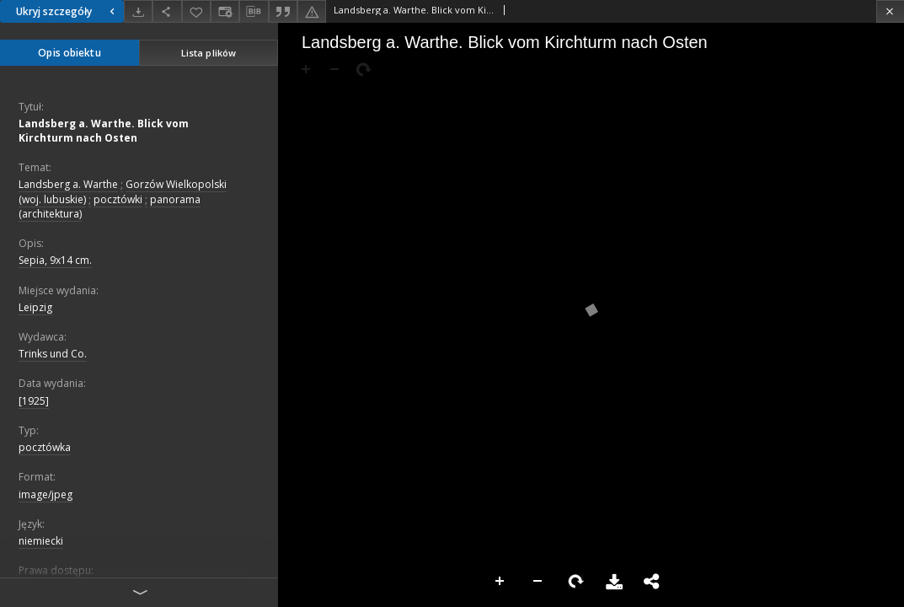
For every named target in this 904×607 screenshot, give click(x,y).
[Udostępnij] (166, 11)
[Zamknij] (890, 11)
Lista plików (208, 52)
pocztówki (118, 199)
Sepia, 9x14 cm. (55, 260)
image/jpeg (45, 494)
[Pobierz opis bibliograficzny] (253, 12)
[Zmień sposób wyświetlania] (225, 11)
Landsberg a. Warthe (68, 184)
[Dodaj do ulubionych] (196, 11)
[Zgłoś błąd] (311, 11)
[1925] (34, 401)
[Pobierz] (138, 11)
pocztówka (45, 447)
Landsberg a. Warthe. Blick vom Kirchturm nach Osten (104, 130)
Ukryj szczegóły (67, 11)
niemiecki (41, 541)
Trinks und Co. (53, 353)
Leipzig (35, 307)
